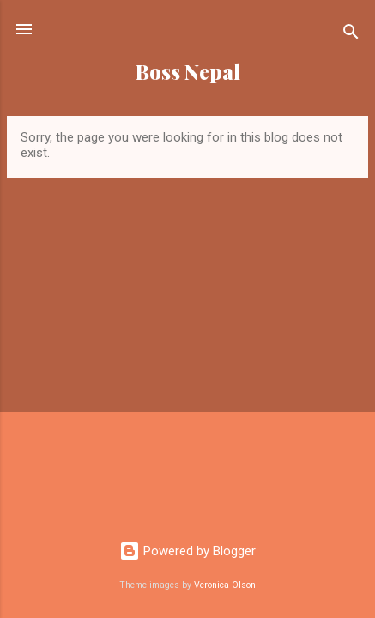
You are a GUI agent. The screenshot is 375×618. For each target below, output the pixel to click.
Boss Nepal (188, 71)
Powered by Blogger (187, 551)
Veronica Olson (225, 585)
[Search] (351, 35)
